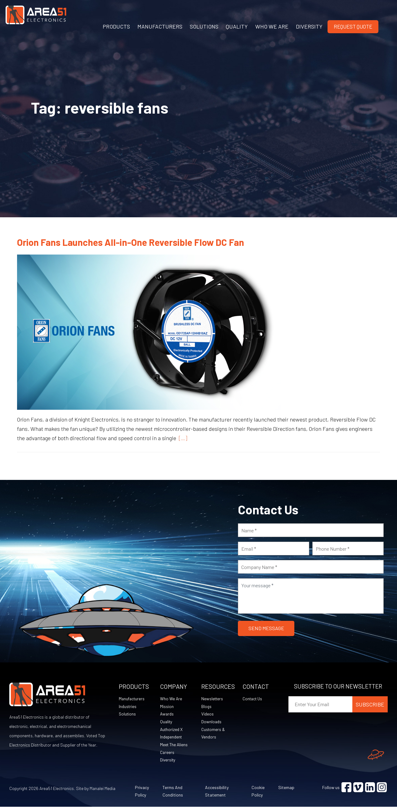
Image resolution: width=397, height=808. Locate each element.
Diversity (168, 761)
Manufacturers (132, 699)
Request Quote (353, 26)
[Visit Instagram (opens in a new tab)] (382, 788)
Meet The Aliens (174, 745)
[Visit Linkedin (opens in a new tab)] (370, 788)
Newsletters (212, 699)
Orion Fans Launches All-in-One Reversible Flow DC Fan (130, 242)
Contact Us (253, 699)
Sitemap (286, 788)
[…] (181, 438)
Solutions (128, 714)
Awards (167, 714)
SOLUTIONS (204, 26)
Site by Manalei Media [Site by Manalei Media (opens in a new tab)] (95, 789)
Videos (207, 714)
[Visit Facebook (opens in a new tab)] (346, 788)
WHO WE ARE (271, 26)
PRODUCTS (116, 26)
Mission (167, 706)
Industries (128, 706)
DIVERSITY (309, 26)
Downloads (211, 722)
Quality (166, 722)
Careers (167, 753)
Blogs (206, 706)
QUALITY (237, 26)
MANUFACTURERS (159, 26)
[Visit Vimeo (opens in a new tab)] (358, 788)
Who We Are (171, 699)
